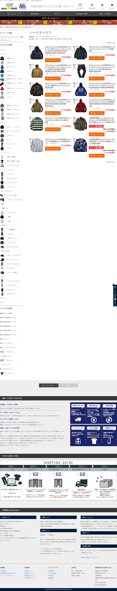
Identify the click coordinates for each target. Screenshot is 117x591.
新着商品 (35, 14)
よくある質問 (105, 14)
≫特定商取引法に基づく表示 (7, 573)
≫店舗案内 (50, 578)
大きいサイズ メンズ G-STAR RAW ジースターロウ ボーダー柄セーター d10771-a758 (58, 120)
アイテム (14, 14)
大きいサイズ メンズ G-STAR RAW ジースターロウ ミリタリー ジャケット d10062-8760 (102, 49)
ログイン (102, 6)
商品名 (43, 39)
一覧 (43, 36)
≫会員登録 (50, 571)
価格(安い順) (53, 39)
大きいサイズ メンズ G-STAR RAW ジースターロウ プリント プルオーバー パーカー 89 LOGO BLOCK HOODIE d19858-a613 (102, 85)
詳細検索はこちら (68, 6)
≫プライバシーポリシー (6, 575)
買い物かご (112, 6)
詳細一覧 (47, 36)
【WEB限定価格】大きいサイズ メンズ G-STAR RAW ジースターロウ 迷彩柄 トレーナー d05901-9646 (102, 141)
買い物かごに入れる (53, 60)
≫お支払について (28, 571)
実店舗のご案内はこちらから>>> (89, 557)
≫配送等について (28, 573)
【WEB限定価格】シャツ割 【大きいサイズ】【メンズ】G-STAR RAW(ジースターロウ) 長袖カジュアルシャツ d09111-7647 (102, 120)
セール (58, 14)
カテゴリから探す (6, 45)
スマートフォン (49, 385)
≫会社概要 (3, 571)
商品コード (38, 39)
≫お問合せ (50, 575)
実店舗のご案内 (82, 14)
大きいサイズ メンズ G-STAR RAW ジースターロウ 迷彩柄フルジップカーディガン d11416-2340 (58, 85)
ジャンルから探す (6, 308)
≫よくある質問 (52, 573)
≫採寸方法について (29, 578)
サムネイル (38, 36)
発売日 (47, 39)
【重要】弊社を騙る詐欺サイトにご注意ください (58, 18)
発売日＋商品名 (68, 39)
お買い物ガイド (80, 6)
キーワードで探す (6, 33)
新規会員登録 (92, 6)
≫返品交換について (29, 575)
